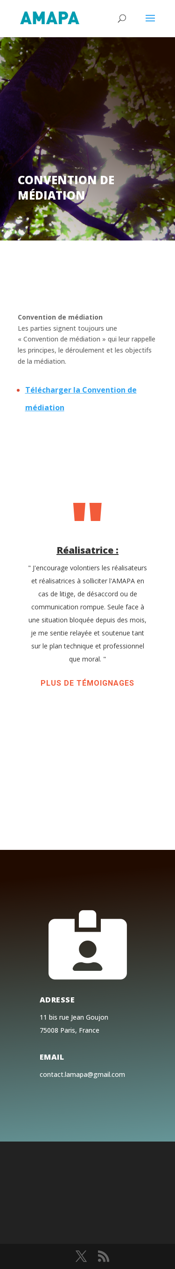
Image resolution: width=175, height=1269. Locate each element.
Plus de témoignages (87, 683)
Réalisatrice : (87, 550)
